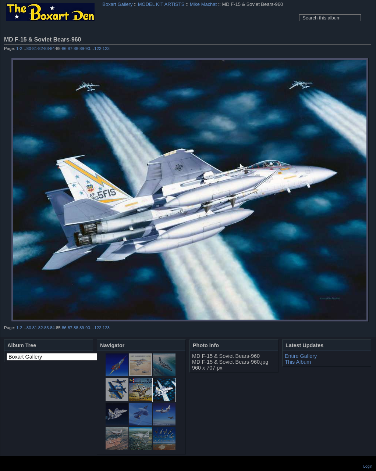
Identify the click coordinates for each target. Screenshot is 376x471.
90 (87, 48)
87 (70, 48)
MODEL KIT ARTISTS (161, 4)
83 (46, 48)
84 (52, 48)
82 (40, 48)
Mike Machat (203, 4)
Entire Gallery (301, 356)
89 (81, 48)
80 (28, 48)
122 (97, 48)
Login (367, 466)
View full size (367, 39)
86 (64, 48)
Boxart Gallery (117, 4)
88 (76, 48)
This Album (298, 362)
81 (34, 48)
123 (106, 48)
